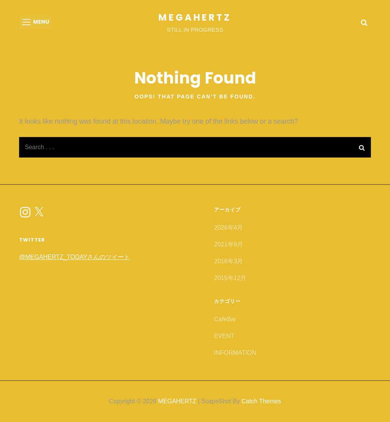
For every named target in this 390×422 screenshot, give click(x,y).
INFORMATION (235, 353)
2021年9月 (228, 244)
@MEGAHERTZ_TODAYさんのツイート (74, 257)
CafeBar (225, 319)
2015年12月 (230, 278)
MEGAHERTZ (194, 17)
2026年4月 (228, 227)
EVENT (224, 336)
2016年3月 (228, 261)
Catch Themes (261, 401)
